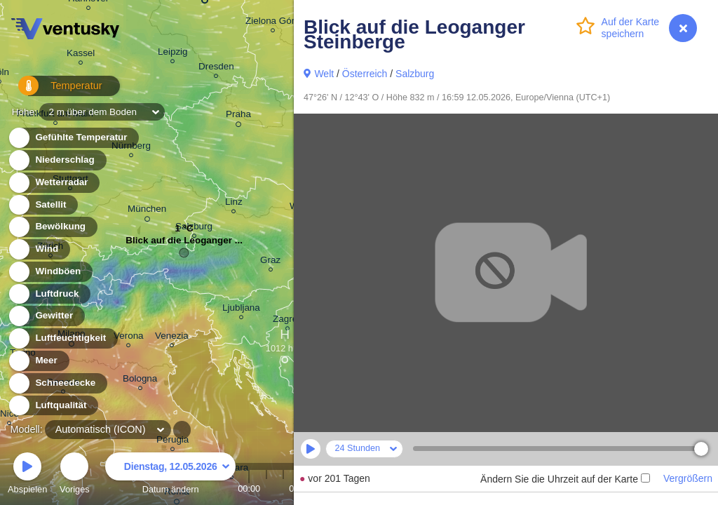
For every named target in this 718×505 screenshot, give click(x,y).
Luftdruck (49, 294)
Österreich (365, 73)
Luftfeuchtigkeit (62, 338)
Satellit (43, 205)
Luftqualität (53, 406)
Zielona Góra (272, 22)
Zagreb (288, 321)
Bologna (140, 380)
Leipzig (173, 53)
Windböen (50, 272)
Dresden (216, 68)
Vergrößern (687, 478)
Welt (324, 73)
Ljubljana (241, 309)
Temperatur (52, 91)
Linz (234, 203)
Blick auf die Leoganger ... (184, 243)
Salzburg (414, 73)
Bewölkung (52, 227)
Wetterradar (53, 183)
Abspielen (27, 475)
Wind (38, 249)
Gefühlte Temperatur (73, 138)
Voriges (75, 475)
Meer (38, 361)
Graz (270, 262)
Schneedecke (57, 383)
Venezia (172, 337)
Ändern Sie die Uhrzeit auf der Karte (565, 479)
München (147, 211)
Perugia (172, 441)
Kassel (81, 55)
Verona (129, 337)
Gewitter (46, 316)
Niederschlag (57, 160)
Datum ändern (170, 475)
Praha (238, 116)
